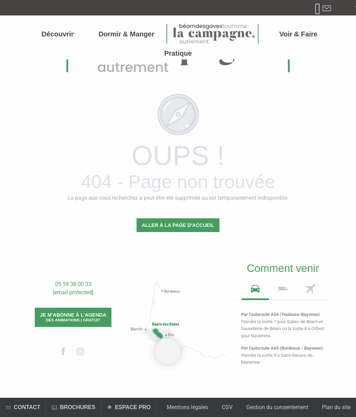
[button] (350, 7)
